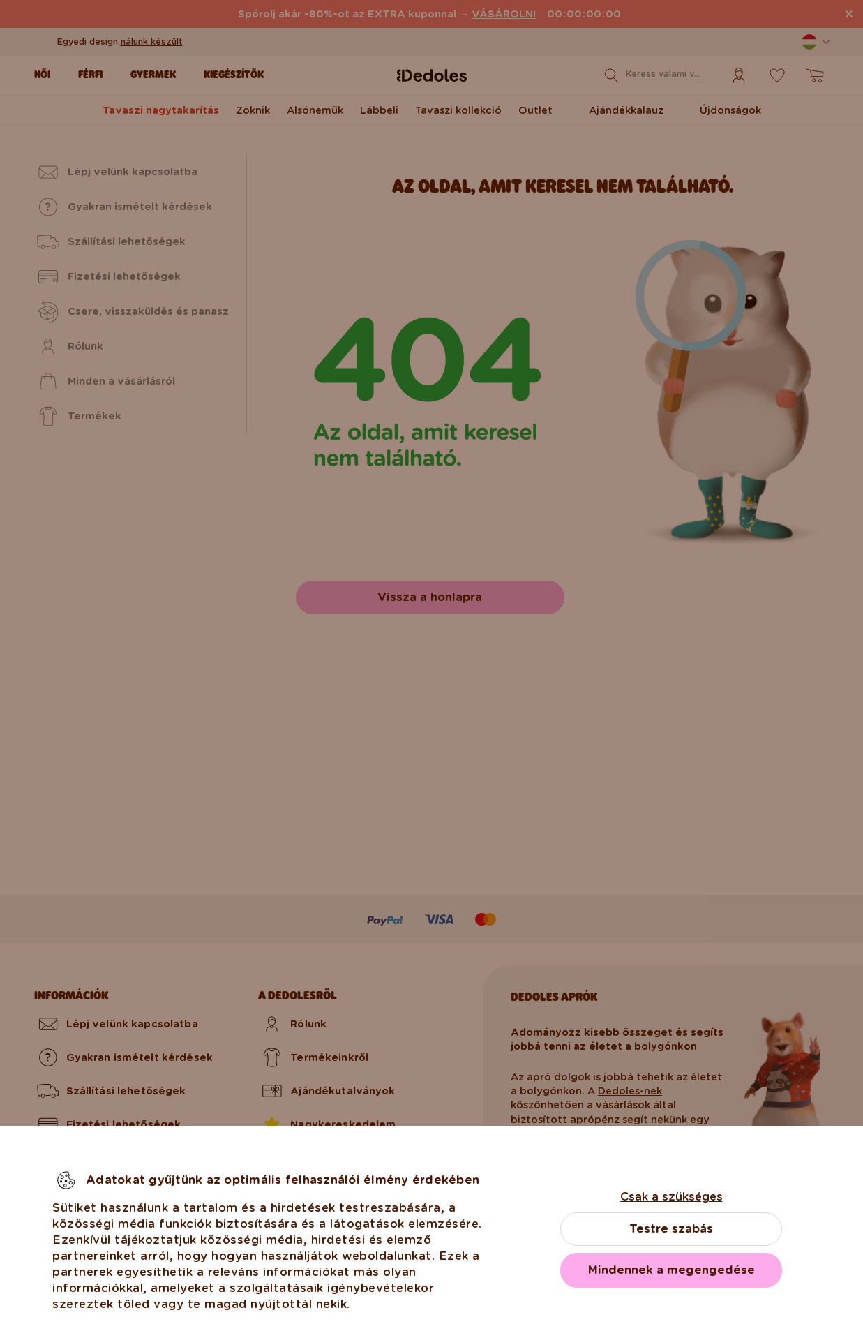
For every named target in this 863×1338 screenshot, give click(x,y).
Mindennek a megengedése (671, 1270)
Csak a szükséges (671, 1196)
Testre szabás (671, 1228)
